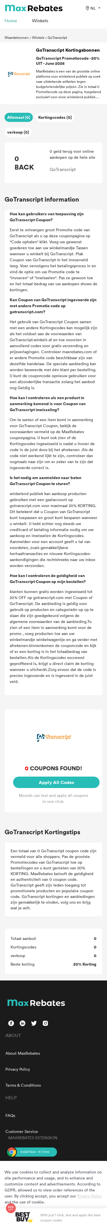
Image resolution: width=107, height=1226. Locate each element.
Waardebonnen (17, 37)
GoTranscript (57, 37)
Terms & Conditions (23, 1085)
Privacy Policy (17, 1069)
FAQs (10, 1115)
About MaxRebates (22, 1053)
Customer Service (21, 1131)
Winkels (38, 37)
